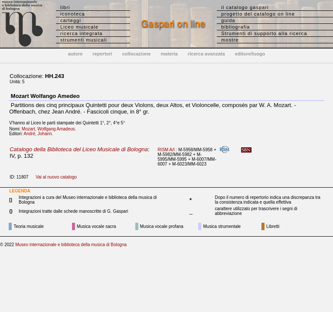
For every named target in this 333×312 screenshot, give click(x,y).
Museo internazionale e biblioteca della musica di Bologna (71, 244)
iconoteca (72, 13)
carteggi (70, 20)
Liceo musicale (79, 26)
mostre (229, 39)
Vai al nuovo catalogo (56, 177)
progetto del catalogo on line (258, 13)
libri (65, 7)
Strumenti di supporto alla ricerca (264, 33)
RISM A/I (165, 149)
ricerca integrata (81, 33)
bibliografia (235, 26)
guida (228, 20)
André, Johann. (40, 133)
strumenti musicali (83, 39)
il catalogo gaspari (245, 7)
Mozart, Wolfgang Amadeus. (51, 129)
